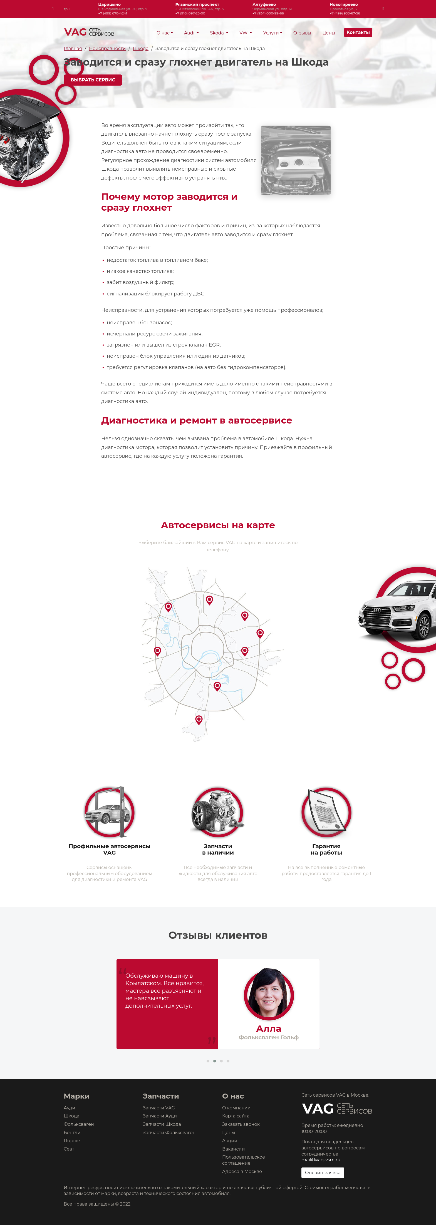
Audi (189, 33)
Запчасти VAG (159, 1108)
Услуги (271, 33)
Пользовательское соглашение (243, 1160)
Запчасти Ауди (160, 1116)
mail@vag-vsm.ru (320, 1159)
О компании (236, 1108)
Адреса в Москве (242, 1171)
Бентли (72, 1132)
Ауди (69, 1108)
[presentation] (53, 9)
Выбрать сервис (93, 80)
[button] (208, 1061)
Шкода (140, 48)
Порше (72, 1140)
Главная (73, 48)
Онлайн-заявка (323, 1172)
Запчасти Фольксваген (169, 1132)
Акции (229, 1140)
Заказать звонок (241, 1124)
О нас (163, 33)
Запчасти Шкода (162, 1124)
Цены (328, 33)
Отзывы (302, 33)
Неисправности (107, 48)
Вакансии (233, 1149)
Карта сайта (235, 1116)
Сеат (69, 1149)
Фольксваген (79, 1124)
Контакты (358, 32)
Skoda (217, 33)
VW (244, 33)
